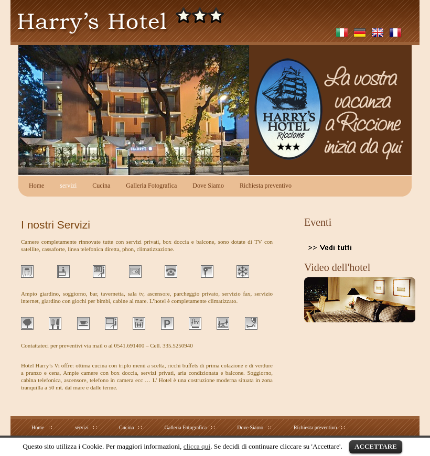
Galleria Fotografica (151, 185)
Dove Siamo (208, 185)
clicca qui (197, 446)
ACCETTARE (375, 446)
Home (36, 185)
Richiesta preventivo (266, 185)
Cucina (101, 185)
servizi (68, 185)
